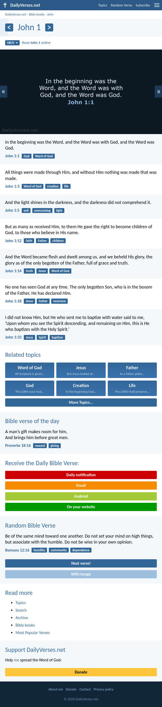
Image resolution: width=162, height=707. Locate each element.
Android (81, 496)
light (59, 210)
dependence (81, 550)
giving (54, 446)
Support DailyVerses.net (35, 649)
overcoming (42, 210)
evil (26, 210)
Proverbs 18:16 (18, 445)
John (50, 14)
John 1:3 (12, 186)
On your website (81, 506)
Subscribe (143, 5)
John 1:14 (13, 270)
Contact (85, 689)
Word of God (44, 156)
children (58, 241)
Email (81, 485)
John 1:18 (13, 301)
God (26, 156)
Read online (36, 42)
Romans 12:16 (17, 550)
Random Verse (121, 5)
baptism (57, 337)
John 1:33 (13, 337)
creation (52, 186)
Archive (22, 617)
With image (81, 574)
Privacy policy (104, 689)
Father (42, 241)
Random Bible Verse (30, 525)
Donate (81, 672)
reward (40, 446)
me (16, 659)
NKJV (12, 43)
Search (21, 610)
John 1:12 (13, 240)
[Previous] (9, 27)
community (59, 550)
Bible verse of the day (32, 421)
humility (39, 550)
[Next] (49, 27)
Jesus (42, 271)
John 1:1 (12, 155)
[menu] (157, 7)
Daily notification (81, 474)
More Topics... (81, 402)
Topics (102, 5)
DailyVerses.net (15, 14)
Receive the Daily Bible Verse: (42, 463)
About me (55, 689)
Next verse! (81, 563)
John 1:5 (12, 210)
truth (29, 271)
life (66, 186)
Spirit (42, 337)
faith (29, 241)
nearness (59, 301)
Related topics (23, 354)
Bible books (36, 14)
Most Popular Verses (33, 632)
